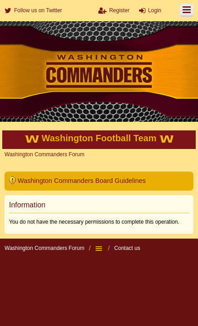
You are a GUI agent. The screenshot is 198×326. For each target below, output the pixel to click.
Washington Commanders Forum (44, 248)
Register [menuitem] (119, 10)
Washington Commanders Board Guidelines (82, 180)
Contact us (127, 248)
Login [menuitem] (154, 10)
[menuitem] (33, 10)
